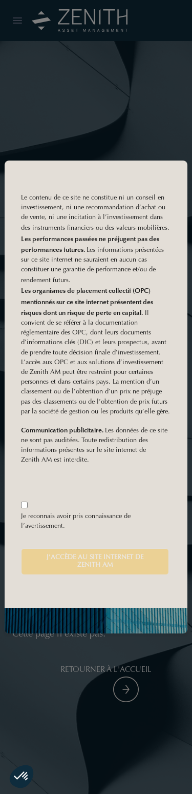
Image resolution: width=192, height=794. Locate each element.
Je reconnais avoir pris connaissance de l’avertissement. (76, 521)
